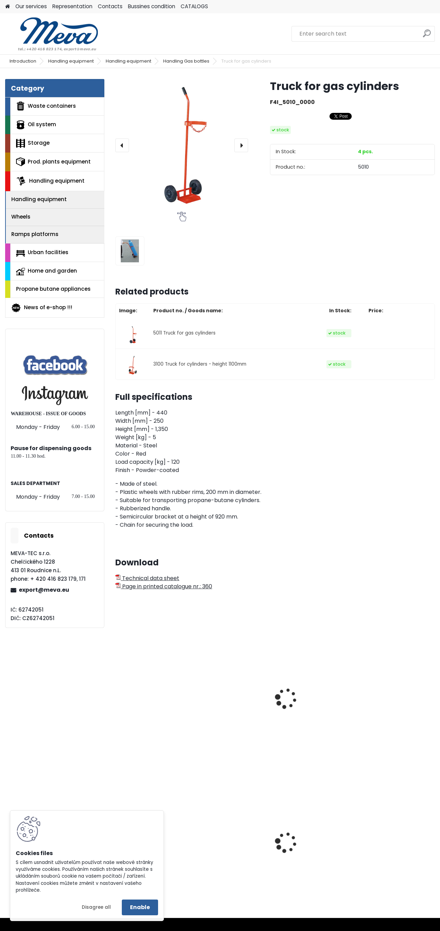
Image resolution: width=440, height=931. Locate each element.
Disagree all (96, 907)
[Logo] (52, 34)
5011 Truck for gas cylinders (184, 333)
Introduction (23, 61)
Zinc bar (293, 841)
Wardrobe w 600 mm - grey (231, 852)
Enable (140, 907)
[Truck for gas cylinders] (181, 145)
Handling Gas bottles (186, 61)
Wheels (20, 216)
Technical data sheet (147, 578)
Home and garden (46, 271)
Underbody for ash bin (312, 710)
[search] (427, 36)
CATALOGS (194, 6)
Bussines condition (151, 6)
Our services (31, 6)
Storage (33, 143)
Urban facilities (42, 252)
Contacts (110, 6)
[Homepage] (7, 6)
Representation (72, 6)
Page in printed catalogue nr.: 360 (163, 586)
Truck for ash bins (225, 710)
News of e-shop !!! (41, 308)
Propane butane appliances (53, 288)
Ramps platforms (35, 234)
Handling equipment (71, 61)
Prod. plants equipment (53, 161)
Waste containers (46, 106)
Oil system (36, 124)
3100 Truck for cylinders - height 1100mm (199, 364)
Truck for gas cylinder (149, 710)
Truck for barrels (385, 695)
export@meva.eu (44, 590)
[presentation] (122, 145)
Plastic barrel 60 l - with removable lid (395, 852)
